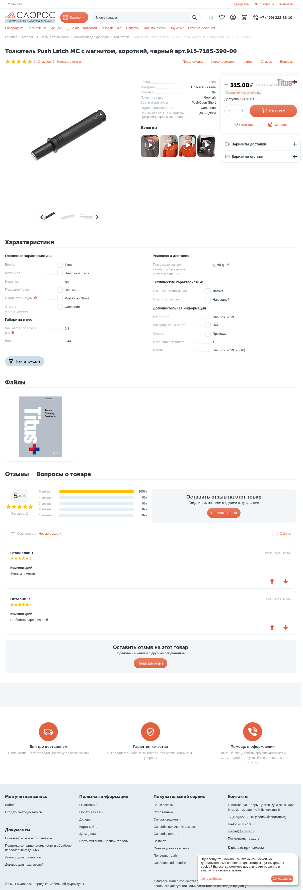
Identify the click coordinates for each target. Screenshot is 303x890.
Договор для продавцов (23, 857)
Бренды (56, 28)
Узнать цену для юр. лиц (243, 92)
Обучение (176, 28)
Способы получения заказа (174, 827)
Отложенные (163, 812)
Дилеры (85, 819)
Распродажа (14, 28)
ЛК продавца (264, 4)
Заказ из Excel (111, 28)
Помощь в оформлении (253, 746)
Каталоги (90, 28)
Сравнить (278, 124)
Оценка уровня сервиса (171, 848)
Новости (132, 28)
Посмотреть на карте (243, 838)
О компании (88, 805)
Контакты (286, 4)
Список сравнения (167, 819)
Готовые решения (201, 28)
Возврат (160, 841)
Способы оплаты (166, 834)
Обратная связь (91, 812)
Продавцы (241, 4)
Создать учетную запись (23, 812)
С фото (285, 533)
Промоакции (36, 28)
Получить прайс (166, 855)
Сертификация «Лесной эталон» (104, 841)
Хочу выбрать (211, 878)
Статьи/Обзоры (154, 28)
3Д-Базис (72, 28)
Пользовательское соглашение (28, 838)
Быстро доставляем (48, 746)
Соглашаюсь (282, 878)
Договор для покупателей (24, 864)
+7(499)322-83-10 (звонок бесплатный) (257, 817)
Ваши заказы (163, 805)
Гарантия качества (150, 746)
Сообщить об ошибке (170, 863)
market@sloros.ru (241, 831)
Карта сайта (88, 827)
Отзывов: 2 (46, 61)
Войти (9, 805)
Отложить (243, 124)
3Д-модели (87, 834)
